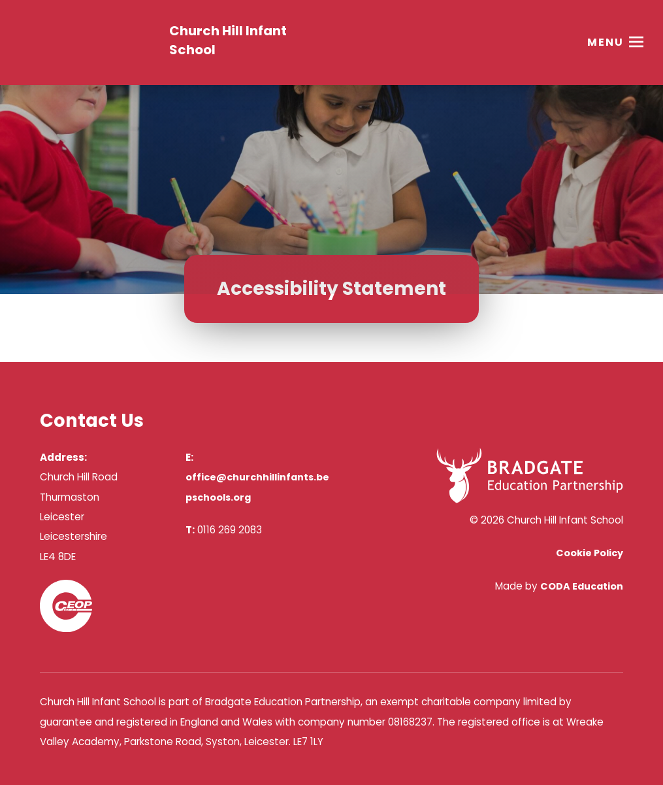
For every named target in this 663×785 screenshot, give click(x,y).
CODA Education (581, 586)
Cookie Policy (589, 553)
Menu (605, 42)
